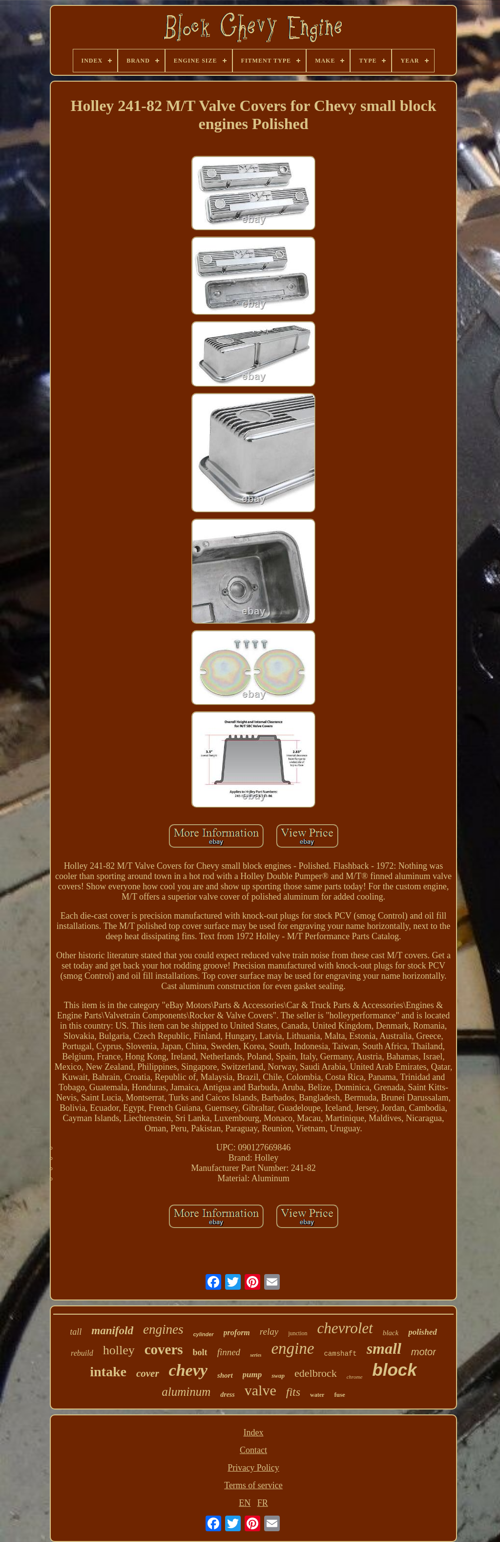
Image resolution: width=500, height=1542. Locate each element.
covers (164, 1349)
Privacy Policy (253, 1468)
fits (293, 1392)
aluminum (186, 1391)
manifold (112, 1330)
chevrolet (345, 1328)
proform (237, 1332)
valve (260, 1390)
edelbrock (315, 1373)
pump (252, 1374)
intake (108, 1371)
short (225, 1375)
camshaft (340, 1354)
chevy (188, 1370)
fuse (339, 1394)
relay (269, 1331)
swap (278, 1375)
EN (244, 1503)
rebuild (82, 1353)
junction (297, 1333)
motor (423, 1351)
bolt (200, 1352)
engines (163, 1329)
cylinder (203, 1334)
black (390, 1333)
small (384, 1348)
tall (76, 1332)
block (394, 1369)
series (255, 1355)
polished (422, 1332)
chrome (355, 1377)
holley (119, 1350)
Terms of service (253, 1485)
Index (254, 1432)
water (317, 1394)
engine (292, 1348)
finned (229, 1352)
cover (147, 1373)
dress (227, 1394)
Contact (253, 1450)
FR (262, 1503)
